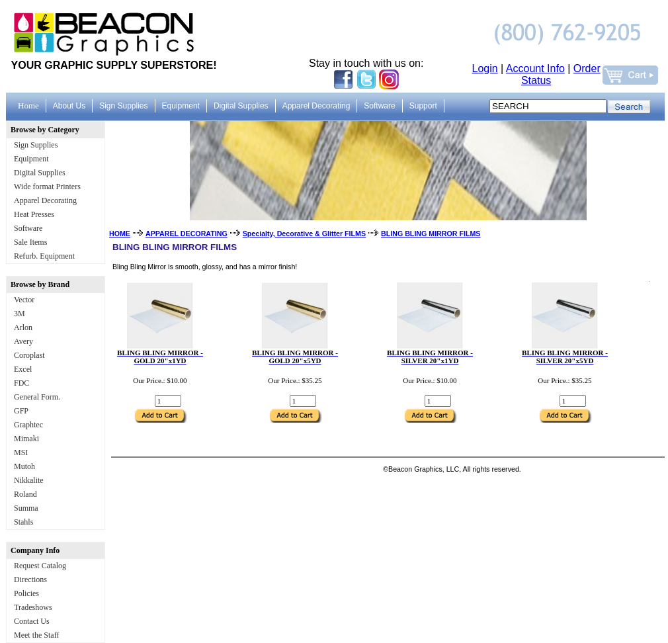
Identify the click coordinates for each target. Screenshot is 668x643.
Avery (23, 341)
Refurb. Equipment (44, 256)
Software (28, 228)
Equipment (31, 158)
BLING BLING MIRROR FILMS (430, 233)
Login (485, 68)
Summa (26, 508)
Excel (23, 369)
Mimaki (26, 438)
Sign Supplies (36, 145)
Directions (30, 579)
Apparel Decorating (45, 200)
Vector (24, 299)
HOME (119, 233)
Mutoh (24, 466)
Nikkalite (29, 480)
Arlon (23, 327)
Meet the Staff (36, 635)
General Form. (37, 397)
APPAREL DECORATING (187, 233)
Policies (26, 593)
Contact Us (32, 621)
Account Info (535, 68)
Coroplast (29, 355)
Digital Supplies (39, 172)
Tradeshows (33, 607)
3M (19, 313)
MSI (21, 452)
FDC (21, 383)
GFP (21, 410)
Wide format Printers (47, 186)
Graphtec (28, 424)
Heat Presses (34, 214)
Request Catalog (40, 565)
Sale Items (30, 242)
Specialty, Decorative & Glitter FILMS (304, 233)
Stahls (23, 522)
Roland (25, 494)
